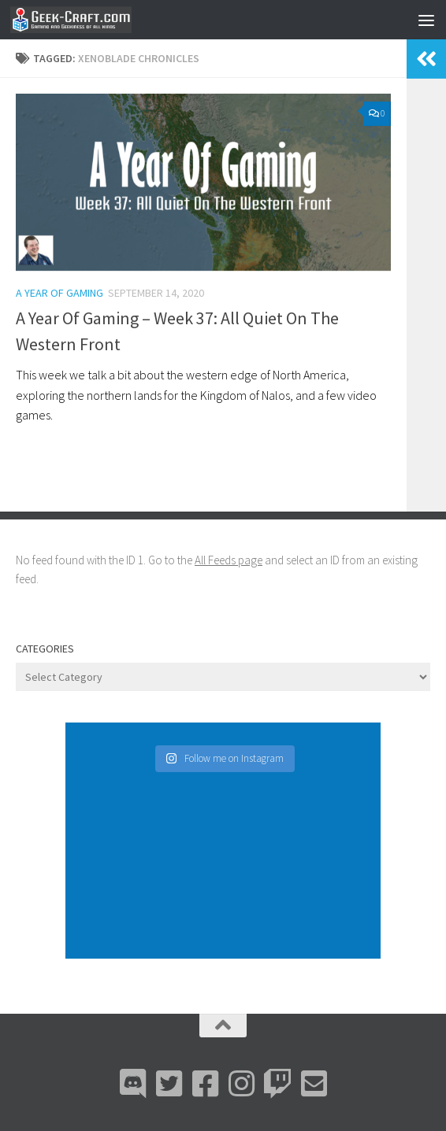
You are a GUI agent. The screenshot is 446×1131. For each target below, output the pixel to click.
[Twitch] (277, 1084)
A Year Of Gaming (59, 293)
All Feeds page (228, 560)
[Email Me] (314, 1084)
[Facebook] (205, 1084)
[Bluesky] (169, 1084)
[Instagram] (241, 1084)
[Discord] (132, 1084)
